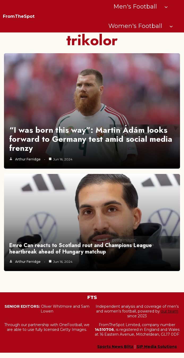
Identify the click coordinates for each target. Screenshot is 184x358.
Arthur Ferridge (28, 159)
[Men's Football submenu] (166, 6)
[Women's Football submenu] (171, 26)
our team (169, 311)
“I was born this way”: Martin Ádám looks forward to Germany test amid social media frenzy (90, 139)
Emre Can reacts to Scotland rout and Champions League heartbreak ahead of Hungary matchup (80, 249)
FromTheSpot (19, 16)
